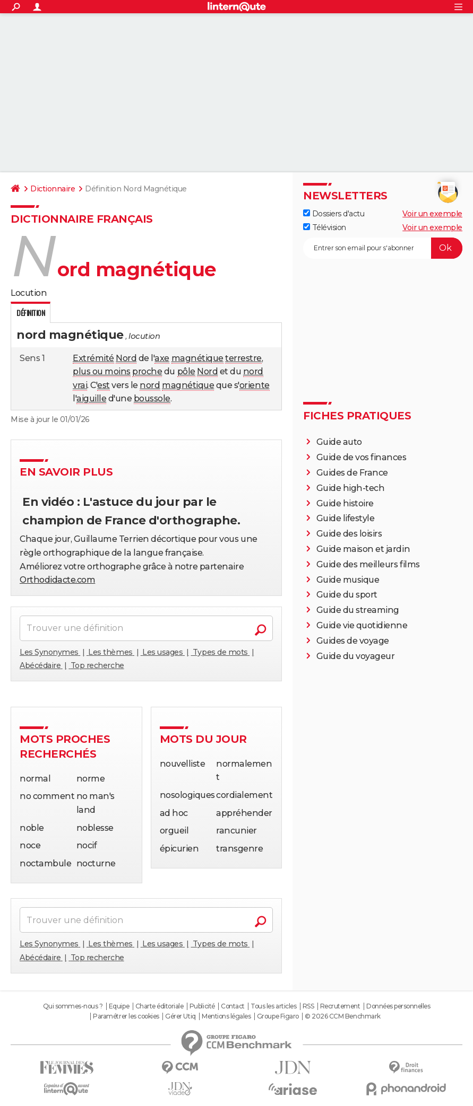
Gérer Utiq (180, 1016)
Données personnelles (398, 1006)
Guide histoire (345, 503)
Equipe (119, 1006)
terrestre (243, 358)
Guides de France (352, 473)
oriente (254, 385)
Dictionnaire (52, 189)
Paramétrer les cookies (126, 1016)
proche (147, 371)
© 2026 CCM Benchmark (342, 1016)
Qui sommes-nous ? (73, 1006)
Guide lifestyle (345, 518)
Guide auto (339, 442)
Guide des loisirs (349, 534)
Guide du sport (346, 595)
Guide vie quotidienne (362, 625)
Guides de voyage (352, 641)
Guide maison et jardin (363, 549)
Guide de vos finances (361, 457)
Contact (233, 1006)
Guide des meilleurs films (368, 564)
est (103, 385)
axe (161, 358)
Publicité (202, 1006)
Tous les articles (273, 1006)
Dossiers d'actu (333, 213)
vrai (80, 385)
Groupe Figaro (278, 1016)
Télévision (324, 227)
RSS (308, 1006)
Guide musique (348, 580)
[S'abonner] (382, 248)
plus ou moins (102, 371)
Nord (126, 358)
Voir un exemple (432, 213)
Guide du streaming (357, 610)
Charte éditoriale (159, 1006)
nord (253, 371)
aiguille (91, 398)
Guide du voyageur (355, 656)
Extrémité (93, 358)
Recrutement (340, 1006)
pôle (186, 371)
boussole (152, 398)
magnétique (197, 358)
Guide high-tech (350, 488)
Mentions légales (226, 1016)
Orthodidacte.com (57, 580)
